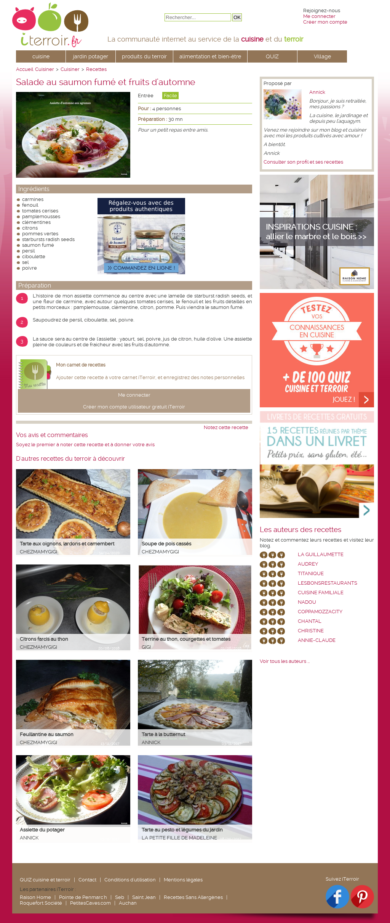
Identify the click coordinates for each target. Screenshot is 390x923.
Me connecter (319, 16)
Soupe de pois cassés (166, 544)
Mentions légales (183, 880)
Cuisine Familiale (321, 592)
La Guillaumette (321, 554)
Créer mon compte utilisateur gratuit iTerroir (134, 407)
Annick (151, 742)
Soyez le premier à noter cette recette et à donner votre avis (85, 444)
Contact (87, 880)
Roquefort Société (41, 903)
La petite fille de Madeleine (179, 838)
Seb (119, 897)
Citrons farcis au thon (44, 639)
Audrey (308, 564)
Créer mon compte (325, 22)
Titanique (311, 573)
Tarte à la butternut (163, 734)
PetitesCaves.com (90, 903)
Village (322, 56)
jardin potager (90, 56)
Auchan (128, 903)
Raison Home (35, 897)
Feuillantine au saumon (47, 734)
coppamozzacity (320, 611)
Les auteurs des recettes (300, 530)
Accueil (24, 69)
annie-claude (317, 640)
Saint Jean (144, 897)
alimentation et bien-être (210, 56)
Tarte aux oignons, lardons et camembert (67, 544)
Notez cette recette (226, 427)
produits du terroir (144, 56)
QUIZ (272, 56)
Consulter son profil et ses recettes (303, 162)
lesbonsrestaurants (327, 583)
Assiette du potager (42, 830)
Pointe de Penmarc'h (83, 897)
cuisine (41, 56)
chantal (309, 621)
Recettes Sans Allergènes (193, 897)
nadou (307, 602)
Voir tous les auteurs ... (285, 661)
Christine (311, 631)
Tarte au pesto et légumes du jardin (182, 830)
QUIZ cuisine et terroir (45, 880)
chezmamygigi (38, 552)
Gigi (146, 647)
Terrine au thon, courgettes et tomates (186, 639)
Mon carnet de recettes (80, 365)
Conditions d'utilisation (130, 880)
